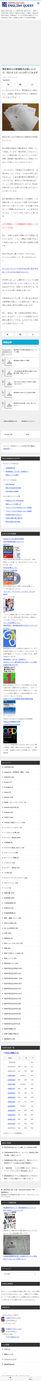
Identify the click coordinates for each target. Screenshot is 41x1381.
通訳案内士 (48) (9, 1039)
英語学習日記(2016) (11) (12, 1019)
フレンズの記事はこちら (11, 623)
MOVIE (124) (8, 797)
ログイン (7, 1349)
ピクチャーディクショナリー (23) (15, 878)
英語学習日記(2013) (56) (12, 1003)
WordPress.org (9, 1364)
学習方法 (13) (8, 908)
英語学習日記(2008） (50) (13, 978)
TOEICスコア (15, 1337)
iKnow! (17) (8, 782)
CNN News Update (12, 491)
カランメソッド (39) (11, 853)
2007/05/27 (11, 1093)
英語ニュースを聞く (12, 475)
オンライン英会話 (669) (12, 837)
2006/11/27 (11, 1088)
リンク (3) (7, 888)
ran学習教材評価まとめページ (13, 541)
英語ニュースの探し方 (13, 504)
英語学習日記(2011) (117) (13, 993)
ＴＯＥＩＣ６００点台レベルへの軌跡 (19, 507)
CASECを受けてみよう (14, 514)
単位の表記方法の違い (13, 521)
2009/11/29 (11, 1119)
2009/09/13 (11, 1115)
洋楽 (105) (7, 933)
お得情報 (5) (8, 842)
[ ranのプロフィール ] (13, 1318)
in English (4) (8, 787)
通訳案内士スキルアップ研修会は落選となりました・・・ (31, 421)
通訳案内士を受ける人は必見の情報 (24, 392)
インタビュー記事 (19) (12, 832)
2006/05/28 (11, 1080)
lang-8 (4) (7, 792)
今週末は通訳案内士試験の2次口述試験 (12, 421)
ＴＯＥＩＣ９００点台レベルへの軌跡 (19, 511)
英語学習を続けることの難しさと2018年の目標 (20, 1147)
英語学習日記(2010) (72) (12, 988)
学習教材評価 (10, 468)
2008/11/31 (11, 1102)
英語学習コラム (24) (11, 963)
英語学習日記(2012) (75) (12, 998)
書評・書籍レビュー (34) (12, 918)
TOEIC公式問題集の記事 (11, 721)
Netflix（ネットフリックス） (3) (15, 802)
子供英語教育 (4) (10, 903)
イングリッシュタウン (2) (13, 827)
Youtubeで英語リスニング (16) (14, 822)
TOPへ (30, 1378)
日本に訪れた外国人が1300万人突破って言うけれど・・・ (25, 383)
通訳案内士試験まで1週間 (21, 360)
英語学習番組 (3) (10, 1029)
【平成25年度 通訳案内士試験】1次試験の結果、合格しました (25, 372)
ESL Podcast (10, 484)
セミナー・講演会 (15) (12, 868)
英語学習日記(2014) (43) (12, 1009)
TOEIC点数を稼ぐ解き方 (14, 518)
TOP (19, 1190)
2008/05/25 (11, 1097)
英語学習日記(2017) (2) (12, 1024)
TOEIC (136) (8, 817)
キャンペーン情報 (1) (11, 858)
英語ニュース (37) (10, 958)
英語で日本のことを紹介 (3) (13, 953)
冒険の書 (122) (9, 893)
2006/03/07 (11, 1075)
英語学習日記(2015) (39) (12, 1014)
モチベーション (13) (11, 883)
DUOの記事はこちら (10, 568)
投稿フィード (8, 1354)
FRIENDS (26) (9, 777)
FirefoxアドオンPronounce (15, 500)
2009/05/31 (11, 1110)
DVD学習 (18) (9, 767)
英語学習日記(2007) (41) (12, 973)
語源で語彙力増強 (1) (11, 1034)
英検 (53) (7, 948)
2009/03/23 (11, 1106)
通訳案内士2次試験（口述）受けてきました (25, 404)
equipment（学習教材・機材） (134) (16, 772)
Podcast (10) (8, 812)
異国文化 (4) (8, 938)
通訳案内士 (6, 80)
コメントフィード (10, 1359)
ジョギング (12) (9, 863)
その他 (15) (8, 873)
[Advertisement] (20, 41)
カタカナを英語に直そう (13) (14, 848)
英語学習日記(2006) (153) (13, 968)
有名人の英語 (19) (10, 923)
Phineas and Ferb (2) (11, 807)
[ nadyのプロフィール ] (14, 1329)
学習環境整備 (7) (10, 913)
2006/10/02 (11, 1084)
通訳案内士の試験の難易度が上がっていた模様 (25, 351)
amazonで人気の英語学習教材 (13, 539)
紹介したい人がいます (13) (13, 943)
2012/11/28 (11, 1124)
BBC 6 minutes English (13, 488)
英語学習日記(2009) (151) (13, 983)
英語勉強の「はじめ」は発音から (17, 471)
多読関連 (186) (9, 898)
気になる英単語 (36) (11, 928)
